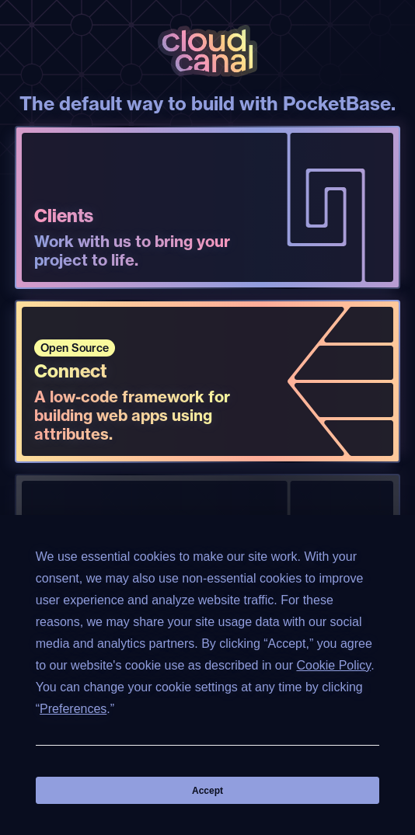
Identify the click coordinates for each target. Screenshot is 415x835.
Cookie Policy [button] (333, 665)
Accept (207, 790)
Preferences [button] (73, 708)
